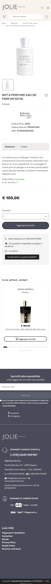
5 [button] (18, 347)
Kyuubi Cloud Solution (21, 581)
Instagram (14, 416)
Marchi (5, 539)
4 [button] (15, 347)
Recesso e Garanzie (11, 549)
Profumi (6, 104)
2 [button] (9, 347)
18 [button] (25, 350)
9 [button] (29, 347)
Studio (39, 581)
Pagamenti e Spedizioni (13, 533)
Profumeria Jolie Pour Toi (15, 564)
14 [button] (44, 347)
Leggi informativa (9, 406)
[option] (25, 55)
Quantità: (6, 210)
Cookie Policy (8, 546)
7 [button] (24, 347)
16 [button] (19, 350)
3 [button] (12, 347)
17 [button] (22, 350)
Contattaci (11, 251)
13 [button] (41, 347)
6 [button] (21, 347)
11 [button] (35, 347)
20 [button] (31, 350)
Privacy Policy (9, 542)
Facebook (13, 413)
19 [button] (28, 350)
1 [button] (5, 347)
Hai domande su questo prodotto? (22, 257)
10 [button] (32, 347)
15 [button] (47, 347)
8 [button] (26, 347)
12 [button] (38, 347)
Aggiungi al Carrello (25, 225)
